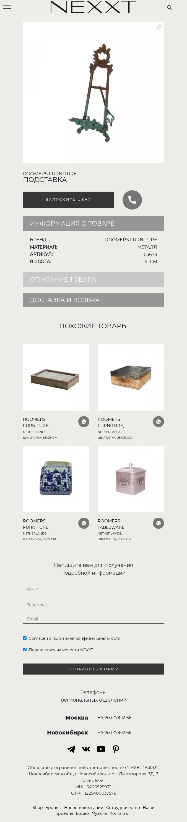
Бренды (53, 807)
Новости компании (83, 807)
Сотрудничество (123, 807)
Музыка (99, 813)
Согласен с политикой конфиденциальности (72, 638)
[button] (159, 27)
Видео (82, 813)
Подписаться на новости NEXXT (58, 649)
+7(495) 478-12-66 (114, 717)
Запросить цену (68, 199)
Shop (38, 807)
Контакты (119, 813)
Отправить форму (94, 669)
